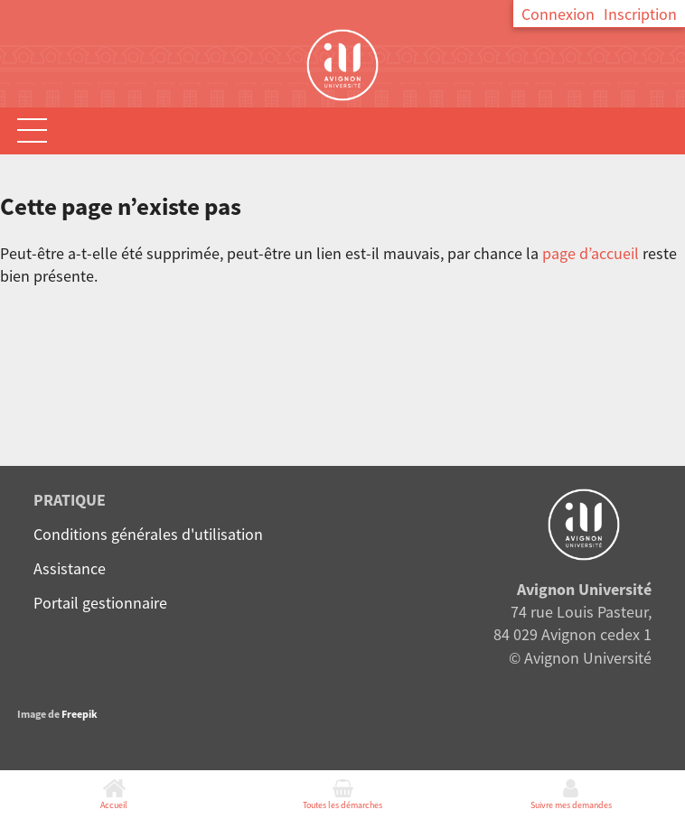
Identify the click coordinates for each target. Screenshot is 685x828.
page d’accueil (590, 253)
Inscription (640, 14)
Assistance (69, 568)
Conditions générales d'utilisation (148, 534)
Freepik (79, 714)
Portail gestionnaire (100, 602)
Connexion (558, 14)
